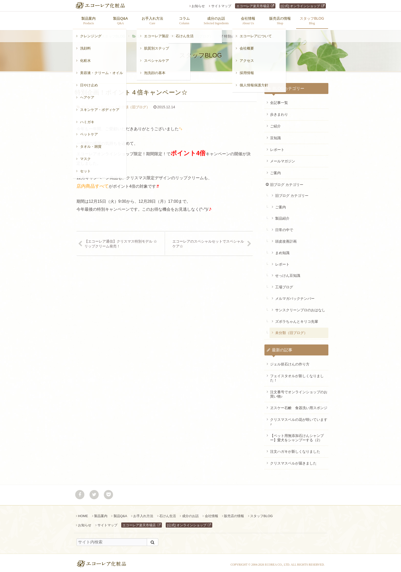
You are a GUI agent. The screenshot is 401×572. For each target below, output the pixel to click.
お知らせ (198, 6)
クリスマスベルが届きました (293, 461)
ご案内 (275, 170)
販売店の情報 (234, 513)
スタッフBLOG (113, 33)
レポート (277, 147)
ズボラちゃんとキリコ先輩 (296, 319)
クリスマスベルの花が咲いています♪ (298, 419)
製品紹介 (282, 216)
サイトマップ (221, 6)
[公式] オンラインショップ (300, 6)
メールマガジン (282, 159)
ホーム (84, 33)
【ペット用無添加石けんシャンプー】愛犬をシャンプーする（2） (297, 435)
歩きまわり (279, 112)
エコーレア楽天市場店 (253, 6)
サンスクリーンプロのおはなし (300, 307)
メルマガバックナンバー (295, 296)
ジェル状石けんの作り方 (289, 362)
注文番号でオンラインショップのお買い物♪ (298, 391)
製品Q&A (120, 513)
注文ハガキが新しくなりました (295, 449)
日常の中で (284, 227)
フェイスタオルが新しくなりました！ (297, 375)
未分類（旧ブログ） (197, 33)
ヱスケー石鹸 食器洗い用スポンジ (298, 405)
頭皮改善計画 (286, 239)
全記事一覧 (279, 100)
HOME (83, 513)
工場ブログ (284, 284)
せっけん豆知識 (287, 273)
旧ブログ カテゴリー (153, 33)
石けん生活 (167, 513)
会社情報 (211, 513)
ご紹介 (275, 124)
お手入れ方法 (143, 513)
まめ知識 (282, 250)
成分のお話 (190, 513)
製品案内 (100, 513)
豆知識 (275, 135)
